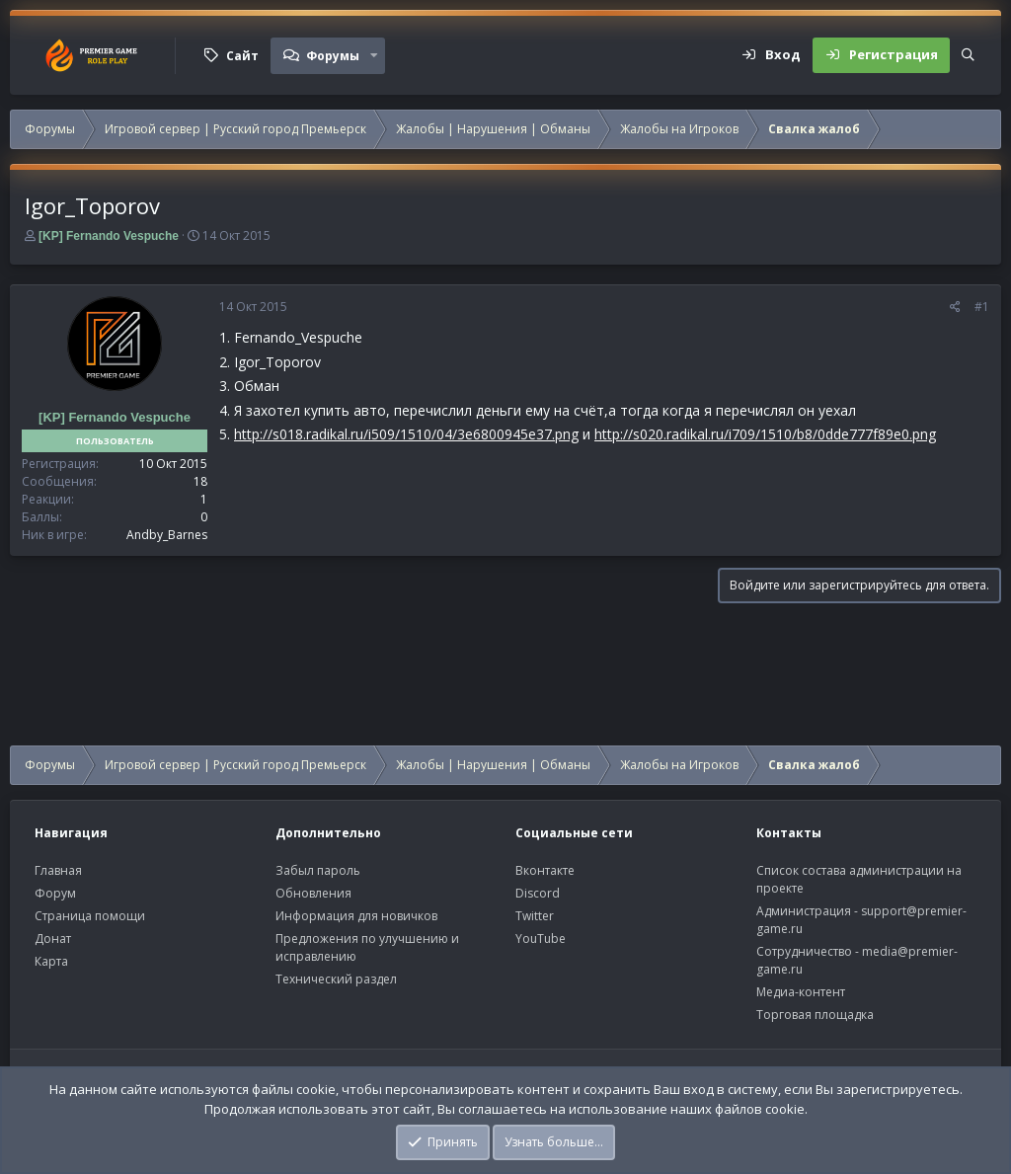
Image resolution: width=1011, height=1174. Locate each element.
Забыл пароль (317, 870)
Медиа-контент (800, 991)
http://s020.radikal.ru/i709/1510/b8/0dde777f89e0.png (765, 434)
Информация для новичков (356, 915)
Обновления (313, 893)
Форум (55, 893)
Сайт (242, 55)
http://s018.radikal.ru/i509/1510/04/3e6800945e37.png (406, 434)
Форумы (332, 55)
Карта (51, 961)
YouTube (540, 938)
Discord (537, 893)
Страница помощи (90, 915)
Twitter (534, 915)
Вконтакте (545, 870)
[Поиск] (968, 55)
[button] (374, 55)
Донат (53, 938)
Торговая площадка (815, 1014)
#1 (981, 306)
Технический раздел (336, 979)
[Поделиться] (955, 307)
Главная (58, 870)
